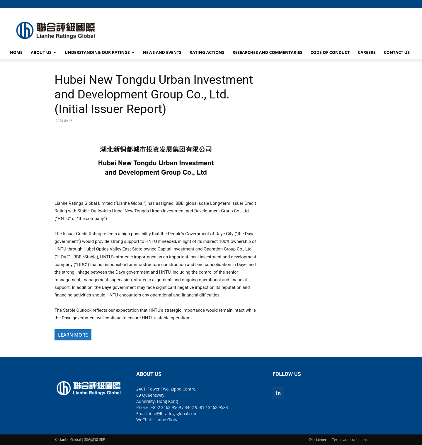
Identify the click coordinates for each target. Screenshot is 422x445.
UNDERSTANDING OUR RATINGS (100, 52)
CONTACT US (397, 52)
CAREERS (366, 52)
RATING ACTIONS (207, 52)
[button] (363, 4)
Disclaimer (317, 439)
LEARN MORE (73, 335)
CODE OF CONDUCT (330, 52)
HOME (16, 52)
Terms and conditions (349, 439)
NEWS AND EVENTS (162, 52)
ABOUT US (43, 52)
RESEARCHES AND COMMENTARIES (267, 52)
